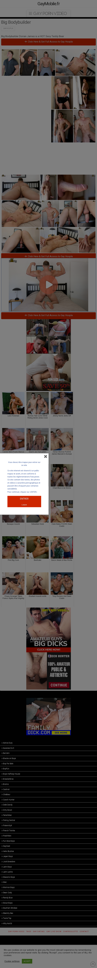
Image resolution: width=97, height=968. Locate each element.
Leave (24, 505)
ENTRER (24, 498)
